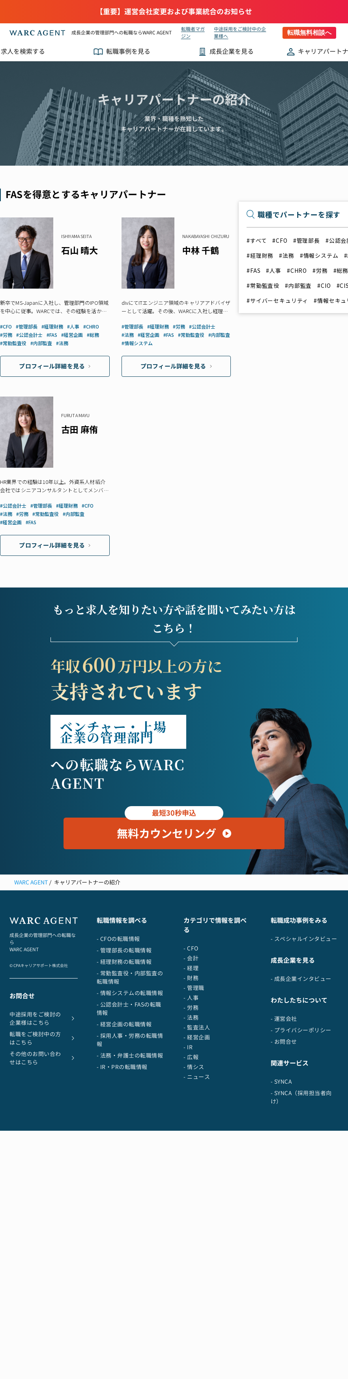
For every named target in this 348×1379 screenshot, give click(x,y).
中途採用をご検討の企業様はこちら (43, 1077)
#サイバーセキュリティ (277, 300)
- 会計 (190, 1016)
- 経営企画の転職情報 (124, 1082)
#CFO (279, 240)
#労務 (320, 270)
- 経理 (190, 1026)
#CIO (324, 285)
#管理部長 (306, 240)
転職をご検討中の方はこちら (43, 1097)
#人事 (273, 270)
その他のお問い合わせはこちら (43, 1116)
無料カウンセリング (174, 888)
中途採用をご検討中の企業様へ (240, 33)
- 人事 (190, 1056)
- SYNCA (281, 1140)
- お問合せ (284, 1100)
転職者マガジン (193, 33)
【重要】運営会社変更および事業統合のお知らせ (174, 12)
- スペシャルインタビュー (304, 997)
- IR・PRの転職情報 (122, 1125)
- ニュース (196, 1135)
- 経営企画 (196, 1095)
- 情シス (193, 1125)
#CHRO (297, 270)
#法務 (286, 255)
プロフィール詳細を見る (54, 366)
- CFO (190, 1007)
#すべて (257, 240)
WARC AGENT (31, 941)
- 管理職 (193, 1046)
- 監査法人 (196, 1086)
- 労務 (190, 1066)
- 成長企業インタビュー (301, 1037)
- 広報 (190, 1115)
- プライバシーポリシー (301, 1088)
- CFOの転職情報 (118, 997)
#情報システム (319, 255)
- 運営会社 (284, 1077)
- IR (188, 1105)
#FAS (253, 270)
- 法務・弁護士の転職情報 (130, 1114)
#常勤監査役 (263, 285)
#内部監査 (298, 285)
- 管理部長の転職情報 (124, 1009)
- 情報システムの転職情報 (130, 1051)
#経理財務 (260, 255)
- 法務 (190, 1076)
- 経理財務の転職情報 (124, 1020)
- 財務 (190, 1036)
